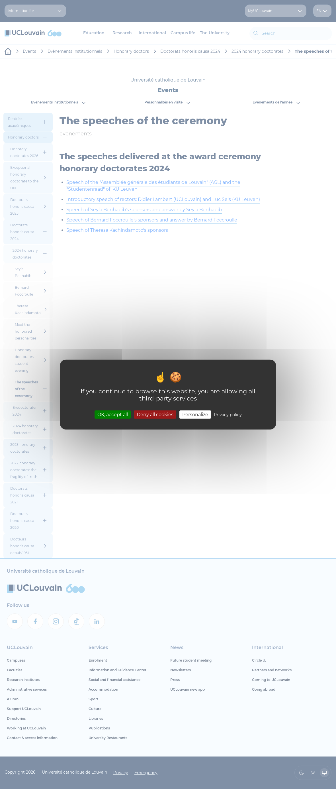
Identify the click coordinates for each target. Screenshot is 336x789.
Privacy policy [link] (228, 414)
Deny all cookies (155, 414)
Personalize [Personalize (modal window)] (195, 414)
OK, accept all (112, 414)
